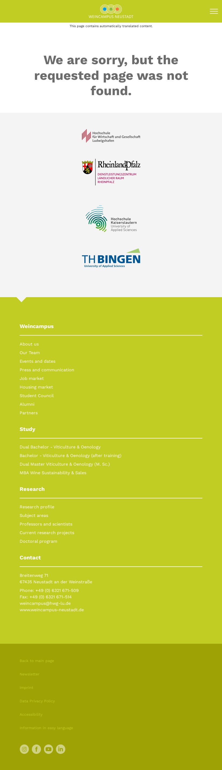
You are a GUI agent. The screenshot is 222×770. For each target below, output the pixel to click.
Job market (32, 378)
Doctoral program (38, 541)
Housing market (36, 387)
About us (29, 344)
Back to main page (37, 661)
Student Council (37, 395)
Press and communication (47, 369)
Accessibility (31, 714)
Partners (29, 412)
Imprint (26, 687)
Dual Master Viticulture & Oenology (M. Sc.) (65, 464)
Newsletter (30, 674)
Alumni (27, 404)
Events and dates (37, 361)
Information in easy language (46, 728)
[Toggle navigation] (214, 11)
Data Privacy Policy (37, 701)
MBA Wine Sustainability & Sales (53, 472)
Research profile (37, 506)
